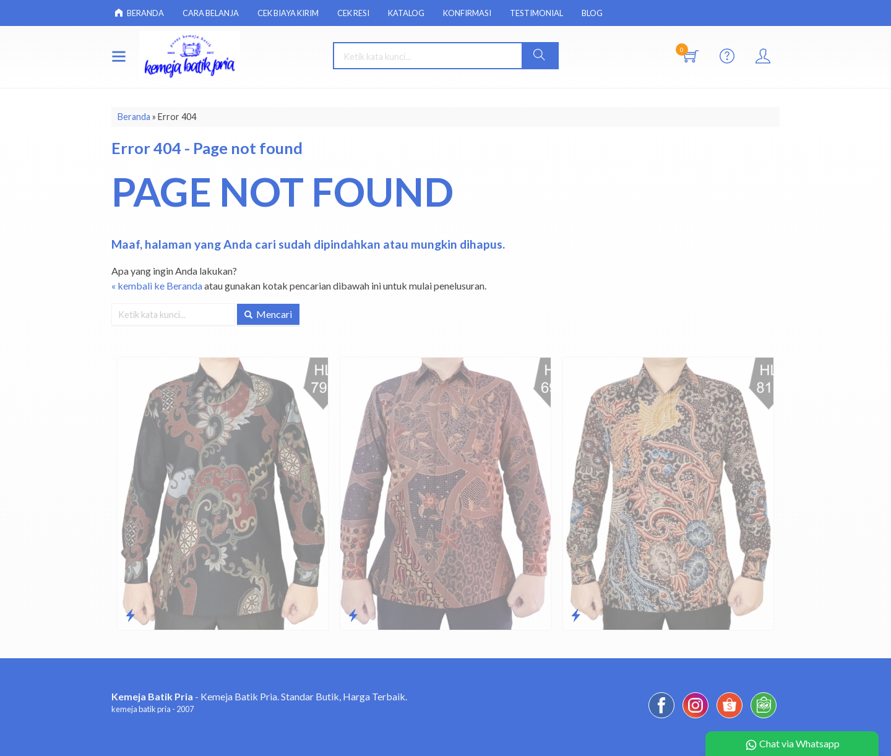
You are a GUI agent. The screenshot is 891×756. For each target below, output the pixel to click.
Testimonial (536, 13)
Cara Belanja (211, 13)
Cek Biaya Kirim (288, 13)
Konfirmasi (467, 13)
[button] (539, 55)
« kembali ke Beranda (156, 285)
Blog (592, 13)
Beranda (139, 13)
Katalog (406, 13)
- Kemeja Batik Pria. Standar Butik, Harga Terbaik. (259, 696)
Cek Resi (353, 13)
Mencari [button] (268, 314)
